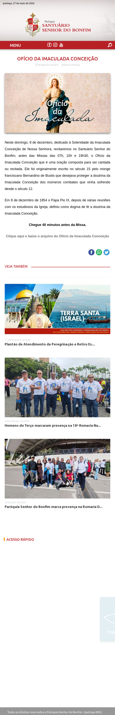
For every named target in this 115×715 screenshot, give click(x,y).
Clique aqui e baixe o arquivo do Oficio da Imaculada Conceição (57, 236)
